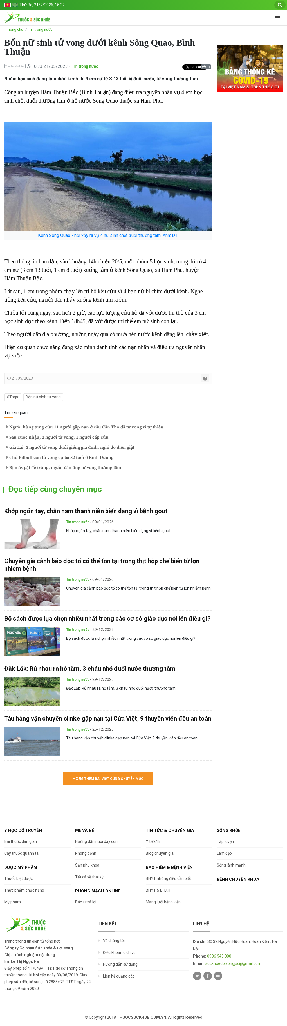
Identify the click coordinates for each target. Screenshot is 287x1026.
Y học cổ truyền (23, 830)
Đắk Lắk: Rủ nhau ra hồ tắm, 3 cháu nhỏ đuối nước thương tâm (89, 668)
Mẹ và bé (84, 830)
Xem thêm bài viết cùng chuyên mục (108, 779)
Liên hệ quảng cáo (119, 976)
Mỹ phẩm (12, 902)
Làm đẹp (224, 853)
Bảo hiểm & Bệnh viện (169, 867)
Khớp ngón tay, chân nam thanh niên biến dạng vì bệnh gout (85, 511)
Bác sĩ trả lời (85, 902)
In (206, 67)
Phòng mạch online (98, 891)
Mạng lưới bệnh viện (163, 902)
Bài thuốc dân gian (20, 841)
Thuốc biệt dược (18, 878)
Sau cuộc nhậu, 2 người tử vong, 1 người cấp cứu (57, 437)
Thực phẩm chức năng (24, 890)
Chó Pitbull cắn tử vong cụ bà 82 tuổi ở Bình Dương (59, 457)
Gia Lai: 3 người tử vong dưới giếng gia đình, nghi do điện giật (70, 447)
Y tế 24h (153, 841)
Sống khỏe (229, 830)
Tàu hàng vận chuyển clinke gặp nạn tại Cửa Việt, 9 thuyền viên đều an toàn (107, 718)
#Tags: (12, 397)
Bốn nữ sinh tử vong (43, 397)
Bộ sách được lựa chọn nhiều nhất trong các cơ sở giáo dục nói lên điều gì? (107, 618)
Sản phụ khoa (87, 865)
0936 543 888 (219, 956)
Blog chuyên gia (160, 853)
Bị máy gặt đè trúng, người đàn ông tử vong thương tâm (63, 467)
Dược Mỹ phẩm (20, 867)
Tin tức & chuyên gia (170, 830)
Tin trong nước (40, 29)
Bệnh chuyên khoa (238, 879)
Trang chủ (15, 29)
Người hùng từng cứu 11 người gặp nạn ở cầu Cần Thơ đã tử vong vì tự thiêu (84, 427)
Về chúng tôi (114, 940)
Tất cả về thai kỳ (89, 877)
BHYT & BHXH (158, 890)
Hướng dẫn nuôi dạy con (96, 841)
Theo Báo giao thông (14, 66)
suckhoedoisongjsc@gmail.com (233, 963)
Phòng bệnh (85, 853)
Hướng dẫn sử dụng (120, 964)
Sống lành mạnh (231, 865)
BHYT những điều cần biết (168, 878)
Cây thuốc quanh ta (21, 853)
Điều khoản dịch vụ (119, 952)
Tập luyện (225, 841)
